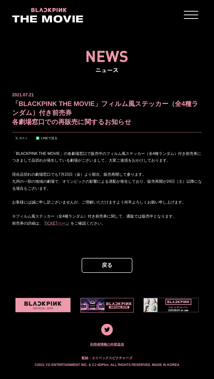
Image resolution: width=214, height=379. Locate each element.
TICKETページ (56, 223)
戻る (107, 265)
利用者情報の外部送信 (107, 344)
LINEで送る (46, 138)
